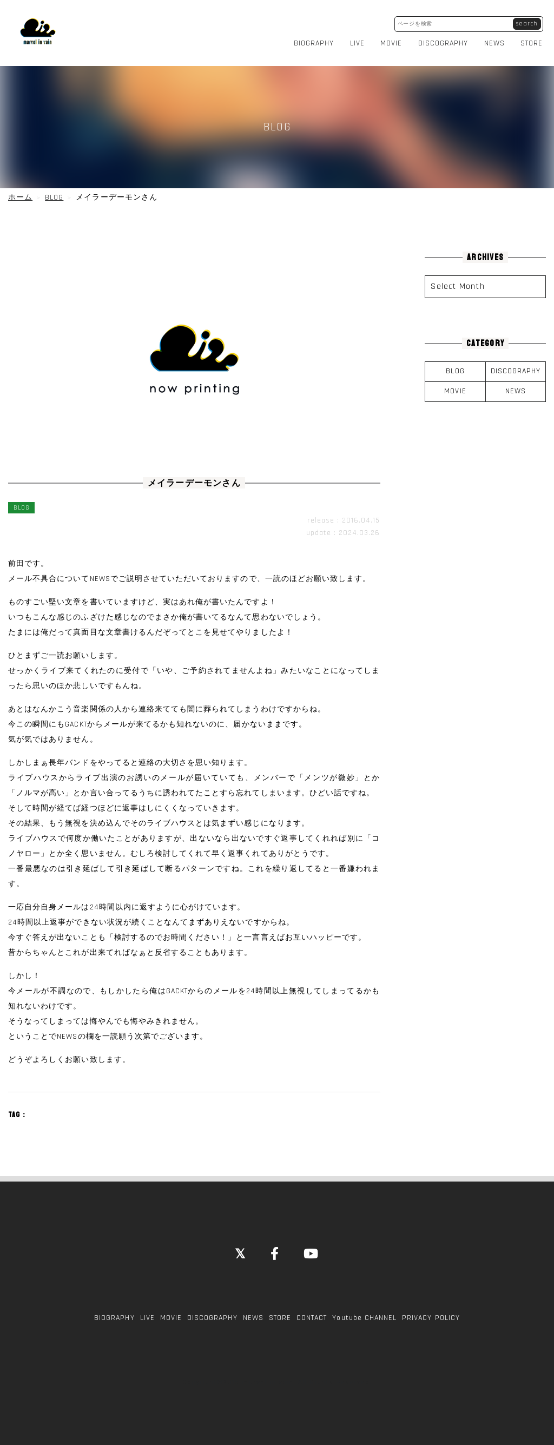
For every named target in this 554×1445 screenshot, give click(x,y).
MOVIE (394, 40)
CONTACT (311, 1312)
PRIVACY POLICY (431, 1312)
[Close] (240, 1249)
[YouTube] (311, 1249)
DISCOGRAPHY (446, 40)
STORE (535, 40)
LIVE (360, 40)
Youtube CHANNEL (364, 1312)
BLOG (455, 366)
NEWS (497, 40)
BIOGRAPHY (316, 40)
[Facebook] (275, 1249)
